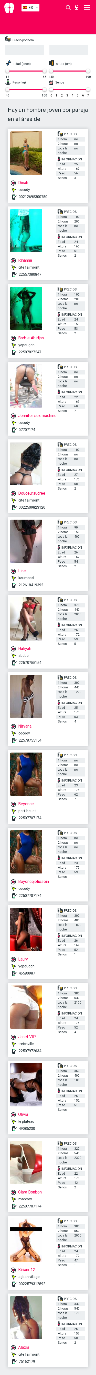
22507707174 (30, 818)
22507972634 (30, 1051)
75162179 (27, 1361)
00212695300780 (33, 197)
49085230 (27, 1128)
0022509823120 (32, 507)
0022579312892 (32, 1284)
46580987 (27, 973)
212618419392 (31, 585)
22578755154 (30, 662)
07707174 (27, 429)
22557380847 (30, 274)
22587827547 (30, 352)
